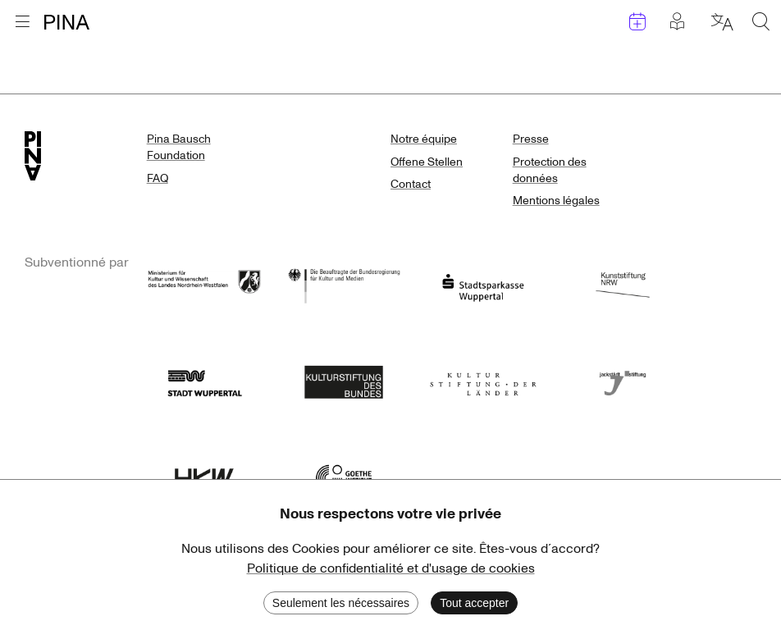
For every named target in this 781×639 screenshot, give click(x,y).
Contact (410, 184)
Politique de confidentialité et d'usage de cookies (391, 568)
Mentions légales (556, 200)
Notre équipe (423, 139)
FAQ (157, 178)
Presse (531, 139)
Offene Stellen (426, 162)
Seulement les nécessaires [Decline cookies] (340, 602)
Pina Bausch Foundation (179, 147)
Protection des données (550, 170)
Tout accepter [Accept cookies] (474, 602)
